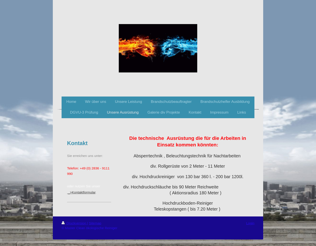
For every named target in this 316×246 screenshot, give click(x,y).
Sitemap (95, 223)
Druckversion (74, 223)
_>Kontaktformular (81, 192)
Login (250, 223)
